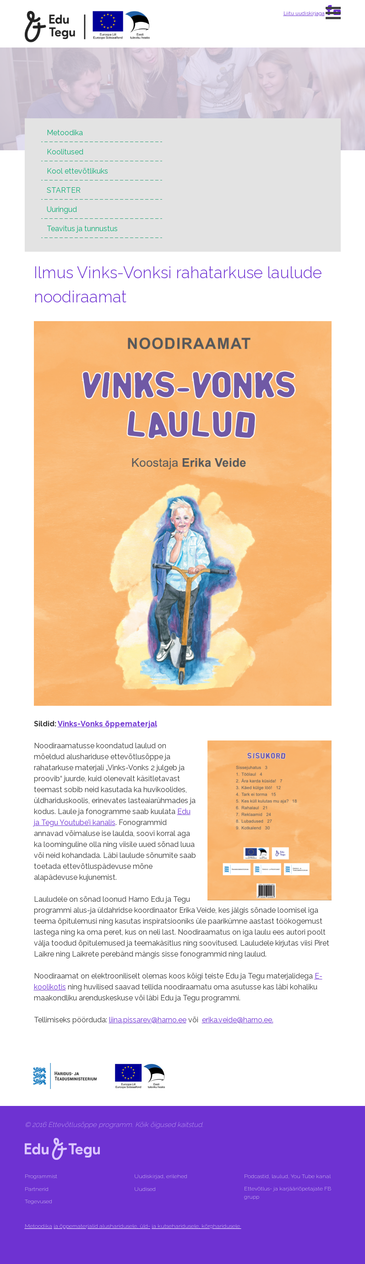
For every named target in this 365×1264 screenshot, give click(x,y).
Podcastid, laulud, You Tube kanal (288, 1176)
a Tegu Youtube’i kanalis (75, 822)
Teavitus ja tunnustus (82, 228)
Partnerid (37, 1189)
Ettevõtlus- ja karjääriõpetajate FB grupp (287, 1192)
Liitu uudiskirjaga (304, 13)
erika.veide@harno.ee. (237, 1019)
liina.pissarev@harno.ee (147, 1019)
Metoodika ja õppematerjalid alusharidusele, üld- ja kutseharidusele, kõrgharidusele (133, 1226)
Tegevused (39, 1201)
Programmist (41, 1176)
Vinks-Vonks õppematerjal (107, 723)
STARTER (64, 190)
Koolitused (65, 152)
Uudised (145, 1189)
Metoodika (65, 132)
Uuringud (62, 209)
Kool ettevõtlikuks (77, 171)
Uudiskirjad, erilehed (161, 1176)
